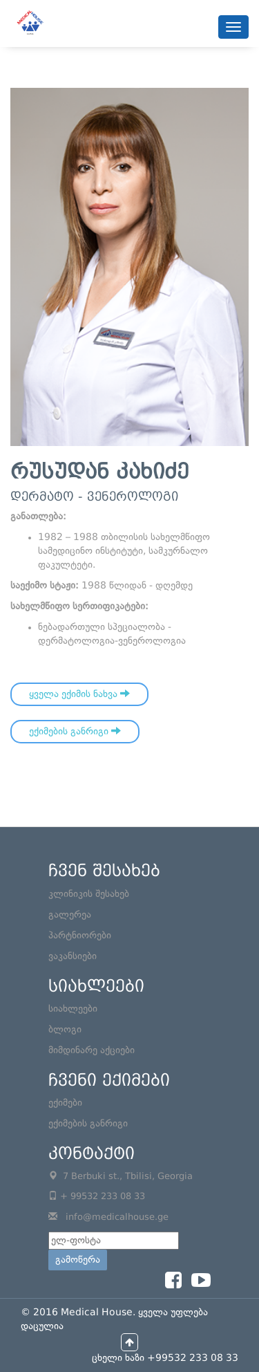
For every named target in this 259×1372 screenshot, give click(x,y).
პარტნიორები (79, 935)
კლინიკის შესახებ (88, 894)
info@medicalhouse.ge (117, 1217)
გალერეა (69, 915)
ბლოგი (64, 1030)
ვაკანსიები (72, 956)
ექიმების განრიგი (75, 730)
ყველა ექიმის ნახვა (79, 693)
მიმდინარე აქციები (91, 1050)
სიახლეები (72, 1009)
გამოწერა (77, 1260)
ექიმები (65, 1103)
